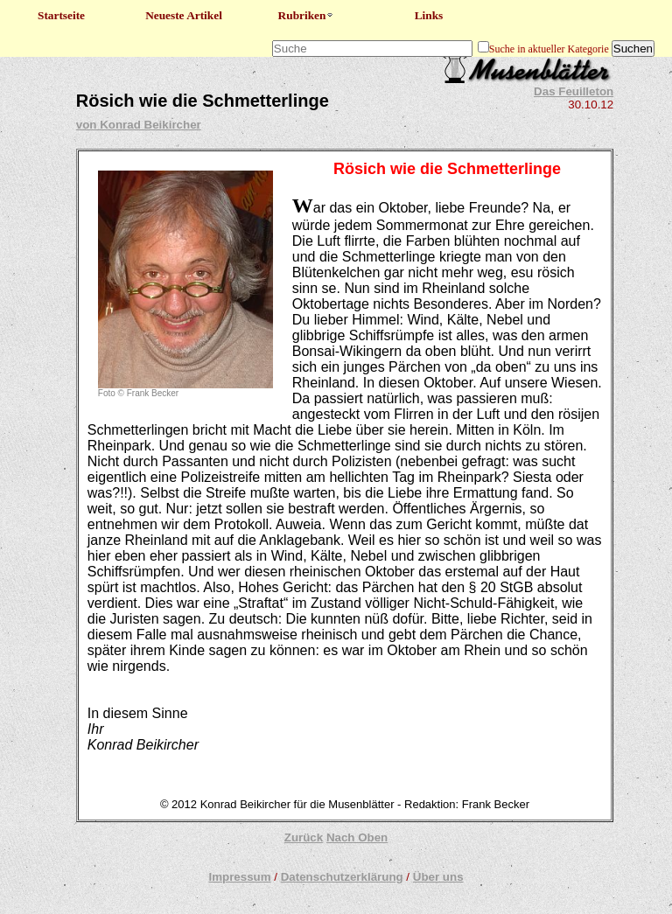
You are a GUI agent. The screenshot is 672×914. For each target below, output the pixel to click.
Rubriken (306, 15)
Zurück (303, 837)
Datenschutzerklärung (342, 876)
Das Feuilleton (573, 91)
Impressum (239, 876)
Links (429, 15)
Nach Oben (357, 837)
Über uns (438, 876)
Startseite (61, 15)
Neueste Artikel (183, 15)
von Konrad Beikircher (138, 124)
